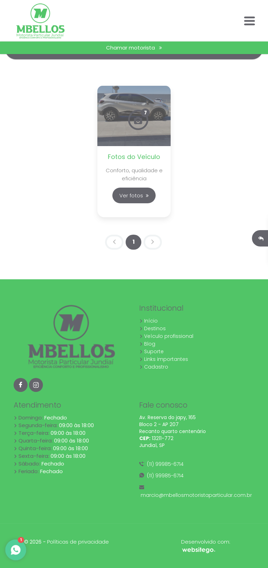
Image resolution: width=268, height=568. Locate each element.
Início (148, 320)
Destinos (152, 328)
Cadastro (153, 366)
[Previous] (114, 242)
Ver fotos (134, 195)
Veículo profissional (166, 336)
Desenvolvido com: (205, 545)
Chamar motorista (134, 47)
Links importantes (163, 359)
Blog (147, 343)
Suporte (151, 351)
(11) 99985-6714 (161, 464)
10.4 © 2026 (28, 541)
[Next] (152, 242)
